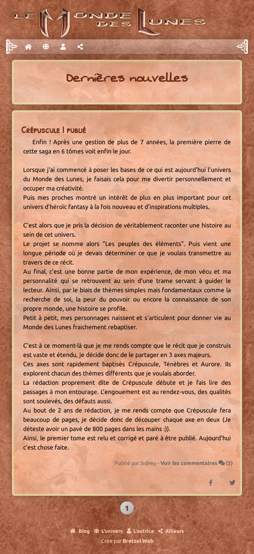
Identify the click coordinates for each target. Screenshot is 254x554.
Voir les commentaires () (196, 463)
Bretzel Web (138, 541)
